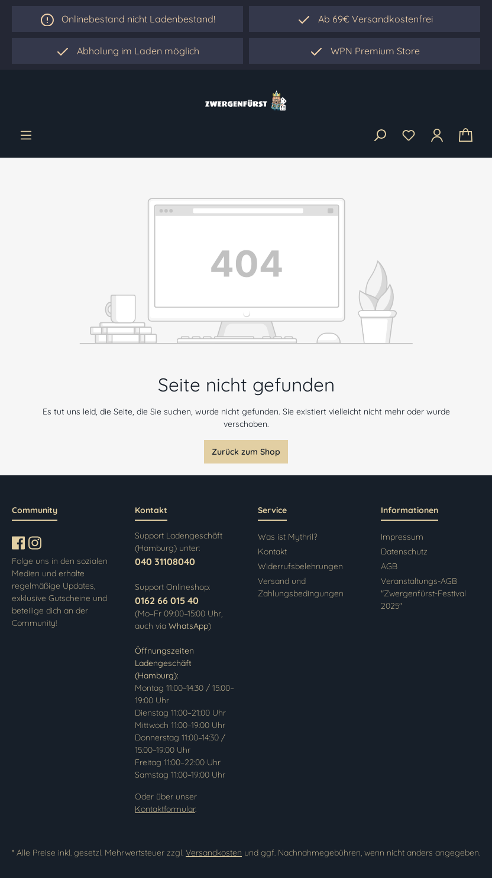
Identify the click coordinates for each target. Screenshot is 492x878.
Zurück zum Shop (246, 451)
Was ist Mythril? (288, 536)
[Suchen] (379, 135)
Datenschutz (404, 551)
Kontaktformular (165, 809)
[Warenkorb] (465, 135)
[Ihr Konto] (437, 135)
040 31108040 (165, 561)
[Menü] (26, 135)
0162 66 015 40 (167, 600)
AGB (389, 566)
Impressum (402, 536)
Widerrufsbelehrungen (300, 566)
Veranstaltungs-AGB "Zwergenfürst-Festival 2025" (423, 593)
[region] (127, 51)
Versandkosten (214, 852)
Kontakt (272, 551)
